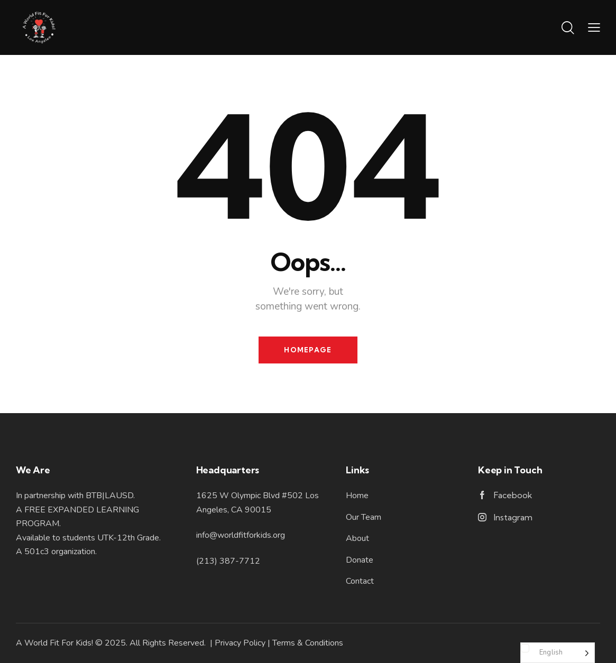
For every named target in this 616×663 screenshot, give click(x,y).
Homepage (308, 349)
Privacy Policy (240, 643)
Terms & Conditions (307, 643)
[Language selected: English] (557, 652)
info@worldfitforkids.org (240, 535)
